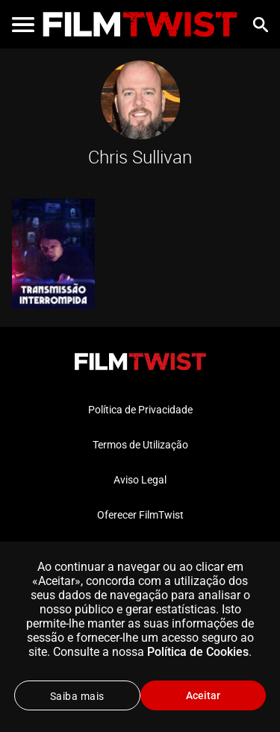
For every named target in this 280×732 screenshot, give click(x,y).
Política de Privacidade (140, 410)
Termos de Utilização (140, 445)
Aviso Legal (140, 480)
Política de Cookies (198, 652)
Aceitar (203, 695)
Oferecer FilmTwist (140, 515)
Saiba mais (77, 696)
